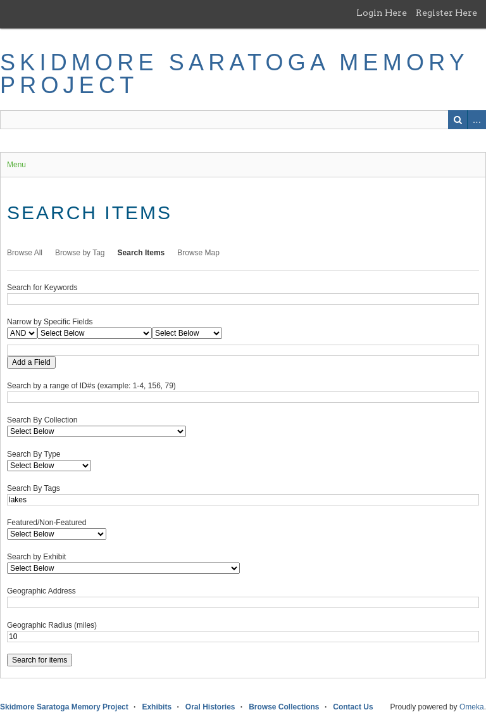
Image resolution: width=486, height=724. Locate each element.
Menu (16, 164)
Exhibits (156, 706)
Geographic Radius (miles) (52, 625)
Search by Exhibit (36, 556)
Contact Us (353, 706)
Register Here (446, 13)
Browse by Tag (80, 252)
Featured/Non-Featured (46, 522)
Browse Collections (284, 706)
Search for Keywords (42, 287)
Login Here (381, 13)
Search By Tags (33, 488)
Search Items (141, 252)
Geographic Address (41, 591)
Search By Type (34, 454)
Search (457, 119)
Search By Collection (42, 420)
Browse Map (198, 252)
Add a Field (31, 362)
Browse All (24, 252)
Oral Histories (210, 706)
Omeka (471, 706)
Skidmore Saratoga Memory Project (234, 73)
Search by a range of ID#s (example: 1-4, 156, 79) (91, 385)
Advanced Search (476, 119)
